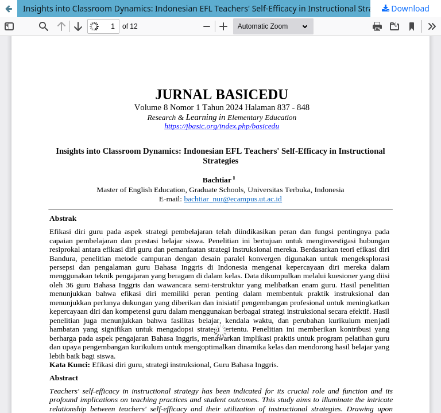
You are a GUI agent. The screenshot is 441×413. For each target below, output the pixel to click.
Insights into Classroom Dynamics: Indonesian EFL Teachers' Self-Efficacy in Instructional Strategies (209, 8)
